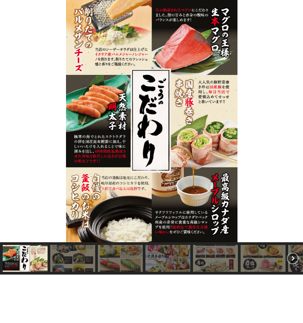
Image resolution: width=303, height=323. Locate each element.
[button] (12, 136)
